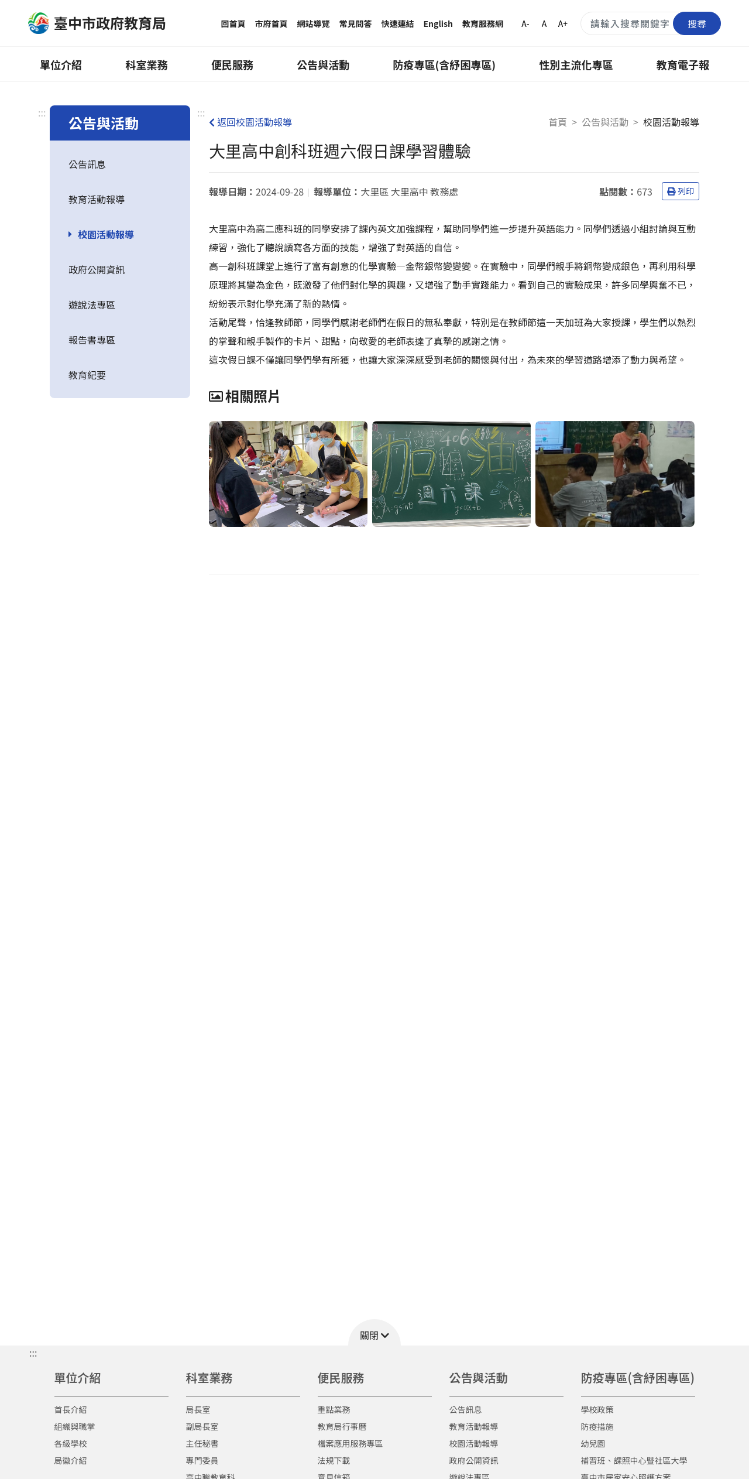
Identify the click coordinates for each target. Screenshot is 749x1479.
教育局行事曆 (342, 1426)
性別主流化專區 (576, 64)
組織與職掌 (74, 1426)
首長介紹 (70, 1409)
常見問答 (355, 23)
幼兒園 (593, 1443)
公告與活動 (323, 64)
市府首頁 (271, 23)
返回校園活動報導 (250, 122)
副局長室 (202, 1426)
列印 (680, 191)
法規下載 (334, 1460)
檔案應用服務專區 (350, 1443)
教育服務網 (482, 23)
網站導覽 (313, 23)
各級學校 (70, 1443)
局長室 (198, 1409)
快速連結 (398, 23)
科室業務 (146, 64)
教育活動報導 (96, 199)
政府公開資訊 (96, 269)
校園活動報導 (106, 234)
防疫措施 (597, 1426)
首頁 (557, 122)
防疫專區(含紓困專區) (444, 64)
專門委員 (202, 1460)
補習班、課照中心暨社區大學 (634, 1460)
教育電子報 (683, 64)
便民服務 (232, 64)
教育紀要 (87, 375)
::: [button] (33, 1353)
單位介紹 (61, 64)
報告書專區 (91, 340)
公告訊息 (87, 164)
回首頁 (233, 23)
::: (42, 112)
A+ (563, 23)
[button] (374, 1332)
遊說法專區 (91, 304)
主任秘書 (202, 1443)
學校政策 (597, 1409)
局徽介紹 (70, 1460)
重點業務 (334, 1409)
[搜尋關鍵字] (650, 23)
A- (525, 23)
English (438, 23)
